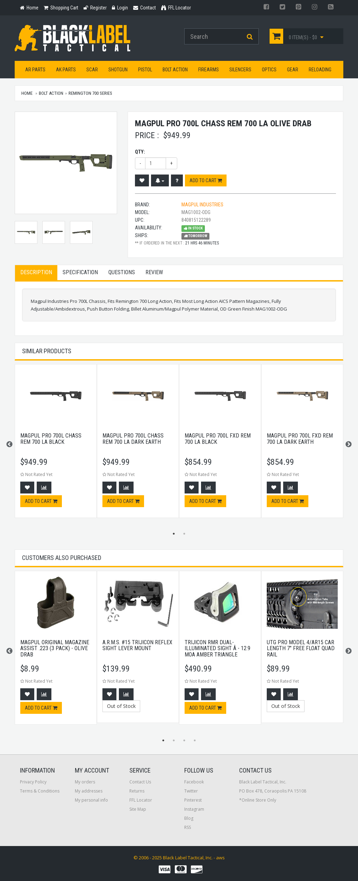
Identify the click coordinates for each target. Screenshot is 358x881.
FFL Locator (140, 800)
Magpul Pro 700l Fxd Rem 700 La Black (218, 438)
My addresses (88, 791)
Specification (80, 272)
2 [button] (184, 533)
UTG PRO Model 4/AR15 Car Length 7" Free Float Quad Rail (301, 648)
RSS (187, 827)
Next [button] (348, 444)
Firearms (208, 69)
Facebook (194, 782)
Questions (121, 272)
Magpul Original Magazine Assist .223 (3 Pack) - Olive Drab (54, 648)
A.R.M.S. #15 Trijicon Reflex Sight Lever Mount (137, 645)
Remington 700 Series (90, 93)
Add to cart (205, 180)
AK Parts (66, 69)
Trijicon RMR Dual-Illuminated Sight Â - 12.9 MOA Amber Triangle (217, 648)
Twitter (191, 791)
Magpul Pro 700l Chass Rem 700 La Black (50, 438)
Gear (292, 69)
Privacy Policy (33, 782)
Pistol (145, 69)
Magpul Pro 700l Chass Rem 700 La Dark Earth (133, 438)
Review (154, 272)
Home (27, 93)
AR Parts (35, 69)
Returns (136, 791)
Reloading (320, 69)
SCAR (92, 69)
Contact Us (140, 782)
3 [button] (184, 740)
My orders (85, 782)
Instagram (194, 809)
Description (36, 272)
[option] (56, 444)
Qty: (140, 152)
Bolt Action (175, 69)
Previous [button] (9, 444)
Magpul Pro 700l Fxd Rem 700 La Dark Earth (300, 438)
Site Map (137, 809)
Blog (188, 818)
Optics (269, 69)
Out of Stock (121, 706)
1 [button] (173, 533)
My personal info (91, 800)
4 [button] (194, 740)
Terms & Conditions (39, 791)
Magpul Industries (202, 204)
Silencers (240, 69)
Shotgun (118, 69)
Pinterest (193, 800)
